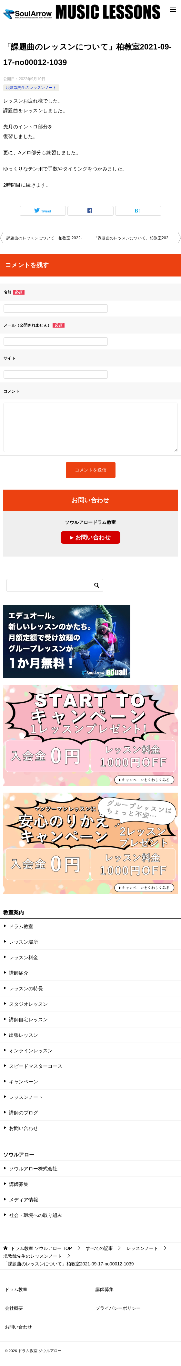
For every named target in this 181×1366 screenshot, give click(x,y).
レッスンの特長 (26, 988)
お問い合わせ (23, 1128)
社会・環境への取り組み (35, 1215)
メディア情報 (23, 1199)
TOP (41, 1248)
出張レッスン (23, 1035)
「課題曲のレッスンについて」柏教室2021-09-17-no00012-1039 (137, 238)
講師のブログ (23, 1112)
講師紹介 (18, 973)
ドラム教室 (21, 926)
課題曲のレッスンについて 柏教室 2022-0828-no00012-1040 (48, 238)
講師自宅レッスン (28, 1019)
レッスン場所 (23, 942)
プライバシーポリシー (118, 1308)
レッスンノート (26, 1097)
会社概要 (14, 1308)
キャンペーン (23, 1081)
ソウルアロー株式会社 (33, 1168)
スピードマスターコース (35, 1066)
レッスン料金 (23, 957)
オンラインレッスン (31, 1050)
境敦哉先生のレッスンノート (31, 87)
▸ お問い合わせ (90, 537)
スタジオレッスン (28, 1004)
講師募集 (18, 1184)
